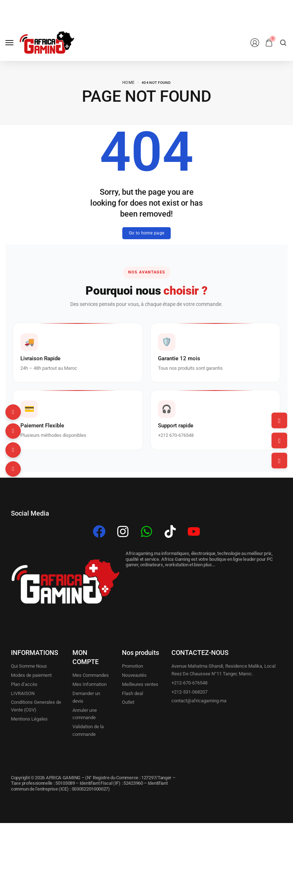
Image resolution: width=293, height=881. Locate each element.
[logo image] (47, 42)
